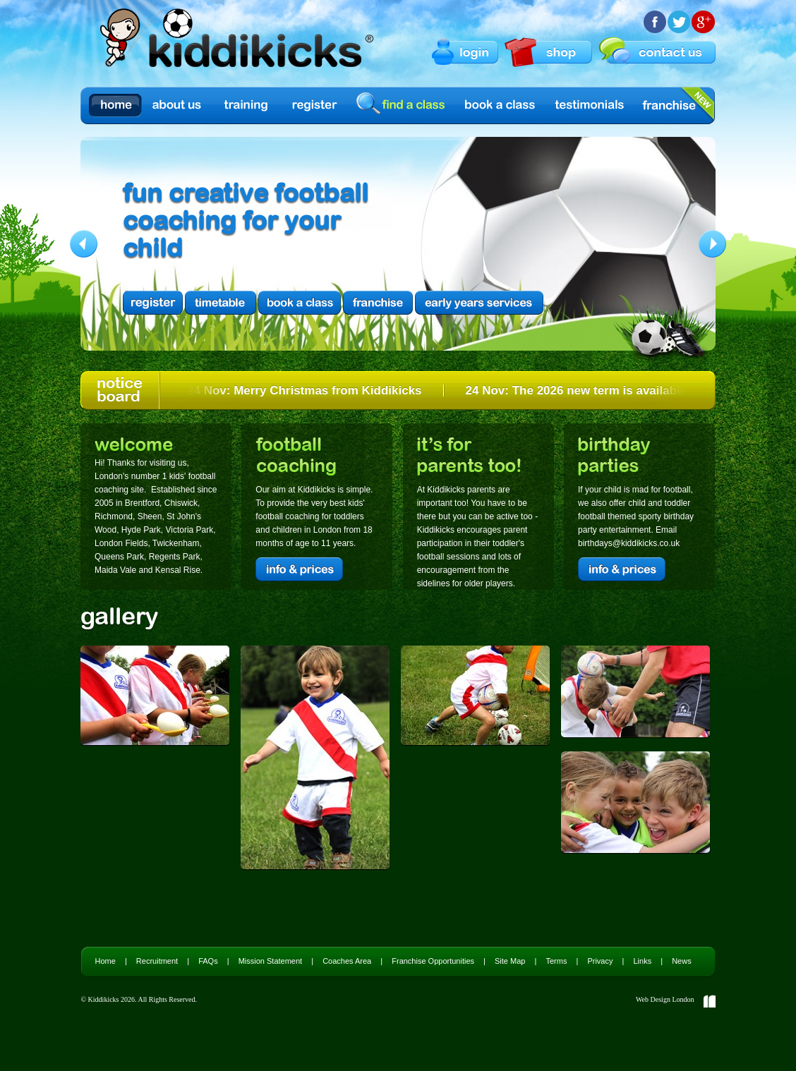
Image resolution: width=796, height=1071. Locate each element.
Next (712, 244)
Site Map (510, 961)
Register (315, 105)
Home (115, 105)
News (682, 961)
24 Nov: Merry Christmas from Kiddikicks (306, 391)
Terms (556, 961)
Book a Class (500, 105)
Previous (84, 244)
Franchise (669, 105)
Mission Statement (270, 961)
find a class (403, 104)
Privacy (600, 961)
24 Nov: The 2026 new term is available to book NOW (618, 391)
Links (642, 961)
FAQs (208, 961)
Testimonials (590, 105)
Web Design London (665, 999)
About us (178, 105)
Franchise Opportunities (433, 961)
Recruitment (157, 961)
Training (246, 105)
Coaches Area (346, 961)
